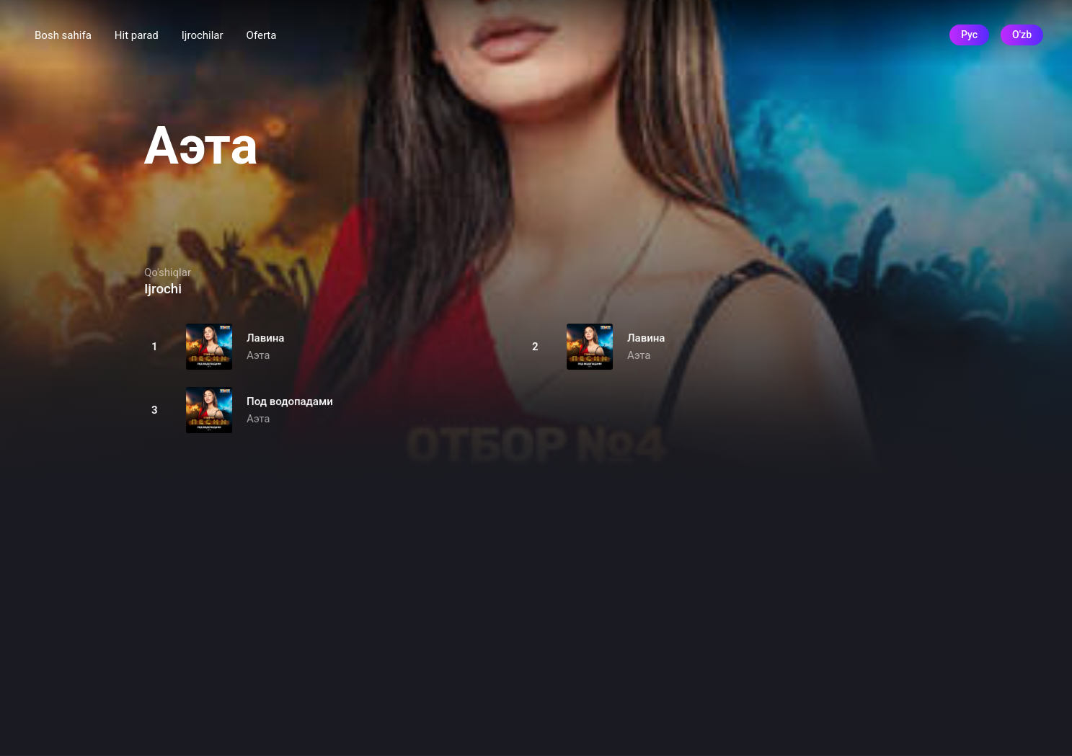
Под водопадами (290, 401)
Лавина (265, 338)
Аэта (258, 355)
